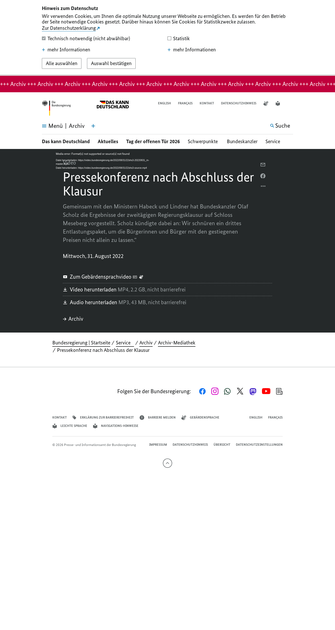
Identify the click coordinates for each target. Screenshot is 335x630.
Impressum (158, 445)
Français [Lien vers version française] (185, 103)
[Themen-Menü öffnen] (93, 126)
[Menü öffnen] (47, 126)
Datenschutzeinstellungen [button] (259, 445)
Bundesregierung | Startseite (81, 343)
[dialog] (167, 38)
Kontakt (207, 103)
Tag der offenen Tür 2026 (153, 141)
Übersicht (222, 445)
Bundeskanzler (242, 141)
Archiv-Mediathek (176, 343)
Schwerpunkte (203, 141)
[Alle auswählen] (61, 63)
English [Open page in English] (164, 103)
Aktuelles (108, 141)
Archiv (73, 318)
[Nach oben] (167, 463)
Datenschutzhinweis (238, 103)
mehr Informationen (66, 50)
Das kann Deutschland (66, 141)
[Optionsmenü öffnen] (263, 187)
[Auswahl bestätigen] (111, 63)
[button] (290, 103)
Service (274, 141)
